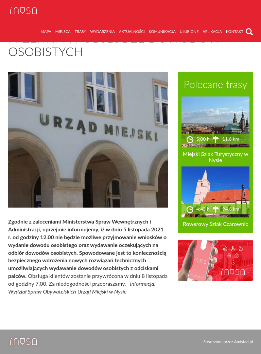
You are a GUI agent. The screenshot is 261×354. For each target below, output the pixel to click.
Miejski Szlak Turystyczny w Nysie (215, 157)
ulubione (189, 31)
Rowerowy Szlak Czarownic (215, 223)
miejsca (63, 31)
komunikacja (162, 31)
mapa (46, 31)
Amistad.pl (243, 341)
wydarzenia (102, 31)
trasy (80, 31)
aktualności (132, 31)
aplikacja (212, 31)
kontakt (234, 31)
